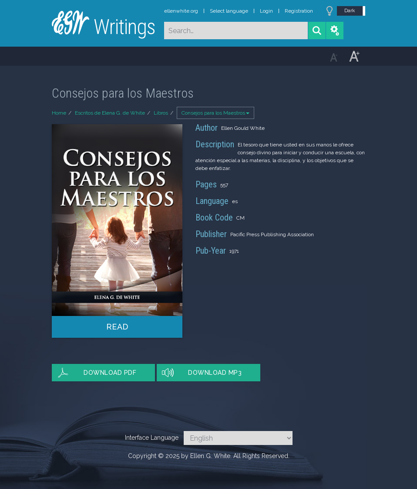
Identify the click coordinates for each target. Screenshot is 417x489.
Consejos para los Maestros (215, 113)
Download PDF (110, 372)
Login (266, 11)
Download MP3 (215, 372)
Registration (299, 11)
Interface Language (151, 437)
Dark (349, 10)
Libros (161, 113)
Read (117, 326)
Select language (229, 11)
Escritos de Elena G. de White (110, 113)
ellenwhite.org (181, 11)
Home (59, 113)
